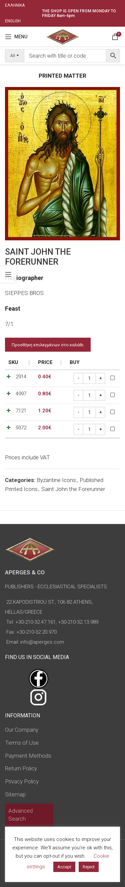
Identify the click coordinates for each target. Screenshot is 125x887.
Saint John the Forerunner (73, 489)
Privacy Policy (22, 781)
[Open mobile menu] (16, 36)
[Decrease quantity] (78, 378)
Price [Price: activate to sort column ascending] (45, 362)
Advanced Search (20, 814)
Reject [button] (89, 866)
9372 (21, 428)
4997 (21, 394)
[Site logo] (62, 36)
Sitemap (15, 794)
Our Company (21, 729)
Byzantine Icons (56, 480)
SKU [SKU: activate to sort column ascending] (13, 362)
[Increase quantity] (100, 378)
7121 (21, 411)
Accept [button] (64, 866)
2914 (21, 377)
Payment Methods (28, 755)
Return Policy (21, 768)
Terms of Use (22, 742)
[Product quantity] (89, 378)
